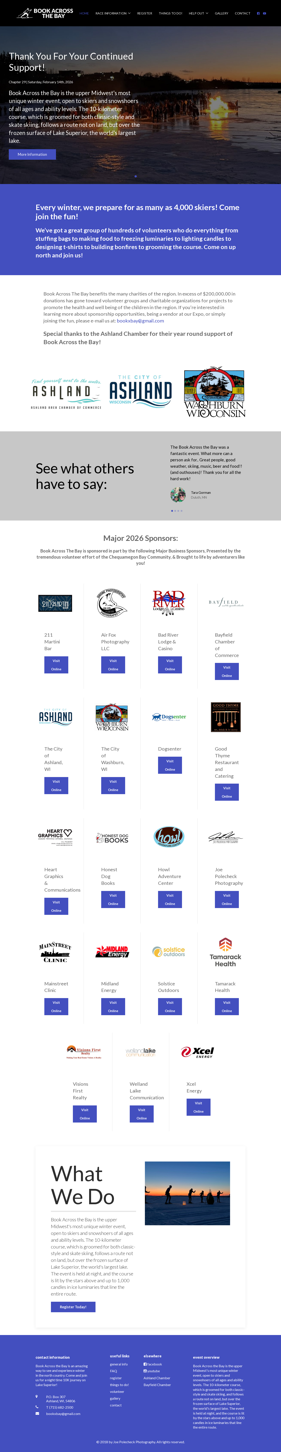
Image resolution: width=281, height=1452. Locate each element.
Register (144, 13)
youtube (153, 1371)
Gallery (221, 13)
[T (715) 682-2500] (62, 1407)
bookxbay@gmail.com (140, 321)
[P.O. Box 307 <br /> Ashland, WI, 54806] (62, 1399)
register (116, 1378)
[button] (10, 105)
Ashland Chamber (157, 1378)
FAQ (113, 1371)
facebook (154, 1364)
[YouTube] (264, 13)
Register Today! (73, 1307)
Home (84, 13)
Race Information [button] (113, 13)
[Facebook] (258, 13)
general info (119, 1364)
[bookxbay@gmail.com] (62, 1413)
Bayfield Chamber (157, 1385)
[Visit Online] (55, 636)
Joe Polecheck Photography (134, 1442)
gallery (115, 1398)
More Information (32, 154)
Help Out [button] (198, 13)
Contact (242, 13)
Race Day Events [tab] (141, 176)
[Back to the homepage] (45, 13)
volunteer (117, 1391)
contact (116, 1405)
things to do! (119, 1385)
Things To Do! (170, 13)
